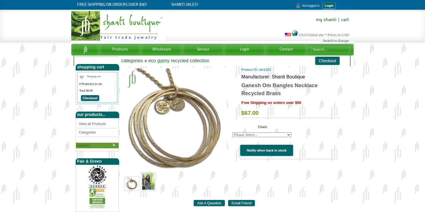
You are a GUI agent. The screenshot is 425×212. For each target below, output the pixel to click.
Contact (286, 49)
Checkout (90, 98)
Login (329, 5)
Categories (87, 132)
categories (83, 145)
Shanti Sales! (185, 5)
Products (120, 49)
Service (203, 49)
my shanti (326, 20)
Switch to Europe (336, 41)
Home (85, 49)
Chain (262, 127)
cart (345, 20)
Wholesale (161, 49)
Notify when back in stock (267, 150)
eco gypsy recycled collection (178, 60)
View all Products (92, 124)
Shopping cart (94, 76)
